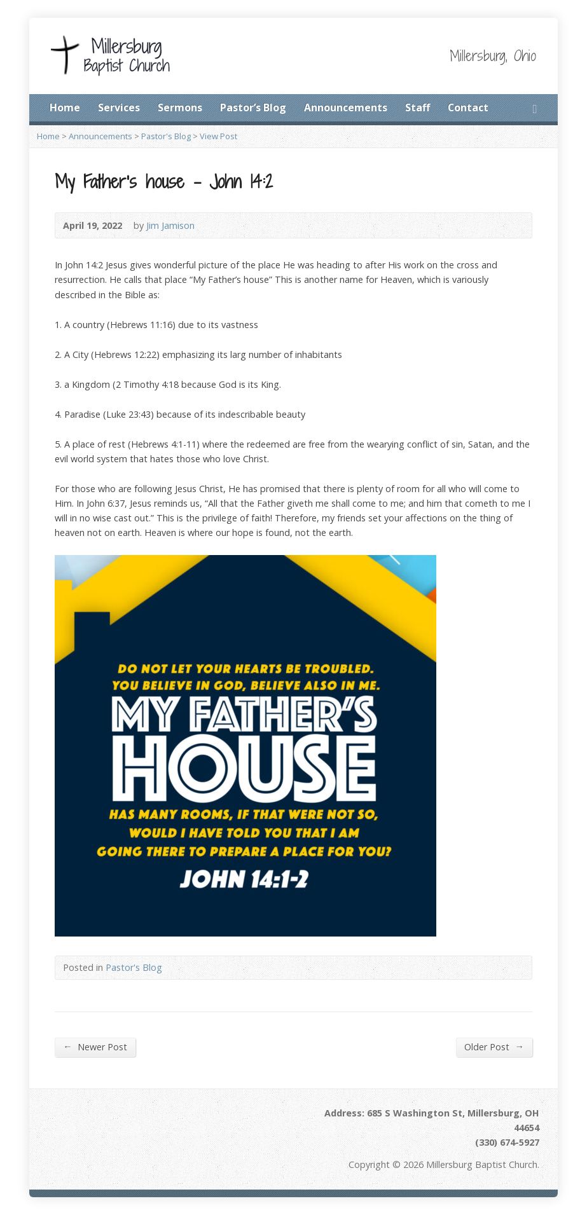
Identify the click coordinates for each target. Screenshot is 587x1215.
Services (119, 107)
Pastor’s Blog (253, 107)
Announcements (345, 107)
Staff (417, 107)
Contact (468, 107)
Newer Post (95, 1046)
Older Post (493, 1046)
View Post (218, 136)
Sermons (180, 107)
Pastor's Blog (166, 136)
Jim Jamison (170, 225)
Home (65, 107)
